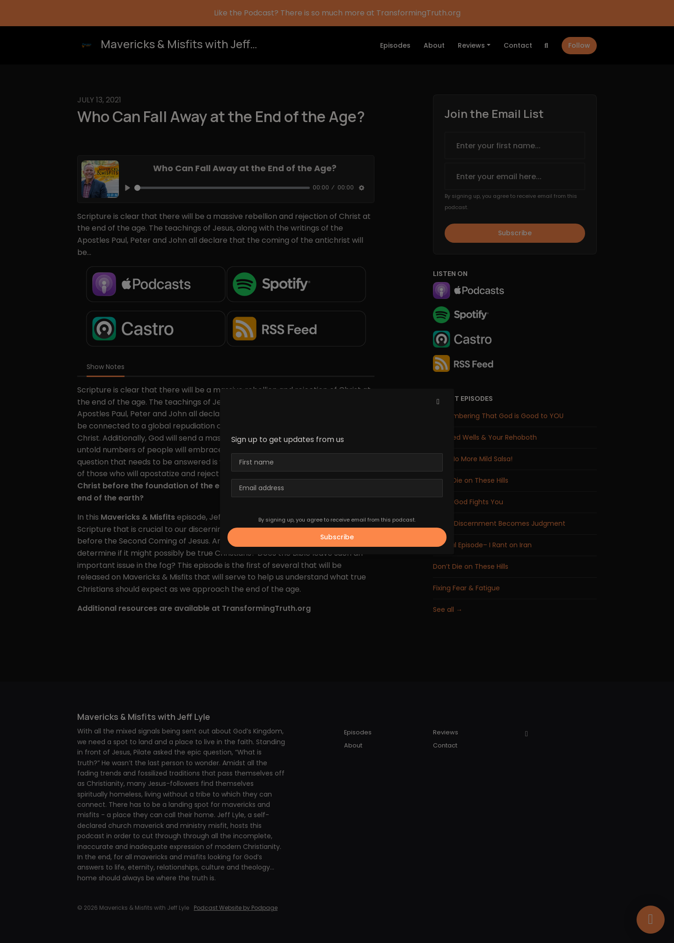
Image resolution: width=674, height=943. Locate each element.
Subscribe (337, 537)
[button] (438, 401)
